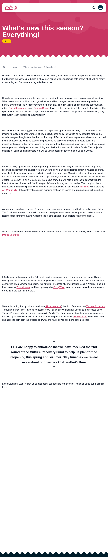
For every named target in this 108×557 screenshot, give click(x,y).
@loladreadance (53, 306)
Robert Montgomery (19, 108)
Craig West (59, 287)
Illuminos (84, 186)
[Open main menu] (100, 7)
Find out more (80, 316)
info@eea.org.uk (10, 235)
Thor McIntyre (23, 287)
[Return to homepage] (11, 7)
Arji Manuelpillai (10, 190)
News (14, 67)
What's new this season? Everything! (39, 67)
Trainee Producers (95, 306)
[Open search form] (94, 7)
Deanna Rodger (42, 108)
